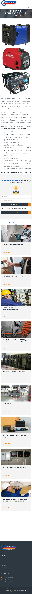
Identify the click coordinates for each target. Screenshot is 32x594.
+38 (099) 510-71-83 (6, 7)
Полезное (4, 561)
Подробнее (7, 252)
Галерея (4, 565)
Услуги (3, 558)
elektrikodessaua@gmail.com (10, 577)
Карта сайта (5, 567)
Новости (4, 563)
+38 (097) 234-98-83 (19, 7)
